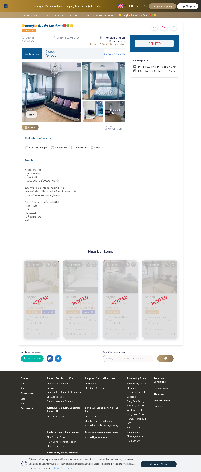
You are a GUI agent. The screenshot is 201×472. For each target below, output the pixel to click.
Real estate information (38, 137)
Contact (98, 6)
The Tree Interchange (96, 416)
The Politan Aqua (56, 437)
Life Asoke (52, 387)
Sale (23, 383)
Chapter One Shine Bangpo (99, 420)
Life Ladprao (91, 383)
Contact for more (31, 351)
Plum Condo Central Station (61, 441)
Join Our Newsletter (114, 351)
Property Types (74, 6)
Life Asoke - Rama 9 (57, 383)
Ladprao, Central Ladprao (100, 378)
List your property (162, 6)
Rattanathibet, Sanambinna (63, 431)
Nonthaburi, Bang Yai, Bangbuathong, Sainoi (72, 15)
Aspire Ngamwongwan (96, 437)
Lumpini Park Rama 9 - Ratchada (64, 392)
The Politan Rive (55, 445)
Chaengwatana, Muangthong (101, 431)
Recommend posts (54, 6)
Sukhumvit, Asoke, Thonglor (63, 452)
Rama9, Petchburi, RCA (60, 378)
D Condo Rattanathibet (105, 15)
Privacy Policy (161, 387)
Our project (27, 408)
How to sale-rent (163, 400)
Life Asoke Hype (55, 396)
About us (159, 393)
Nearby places (140, 60)
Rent (23, 387)
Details (29, 160)
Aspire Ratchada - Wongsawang (101, 425)
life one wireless (55, 416)
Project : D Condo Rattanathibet (107, 44)
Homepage (37, 6)
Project (88, 6)
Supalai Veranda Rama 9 (60, 401)
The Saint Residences (96, 387)
